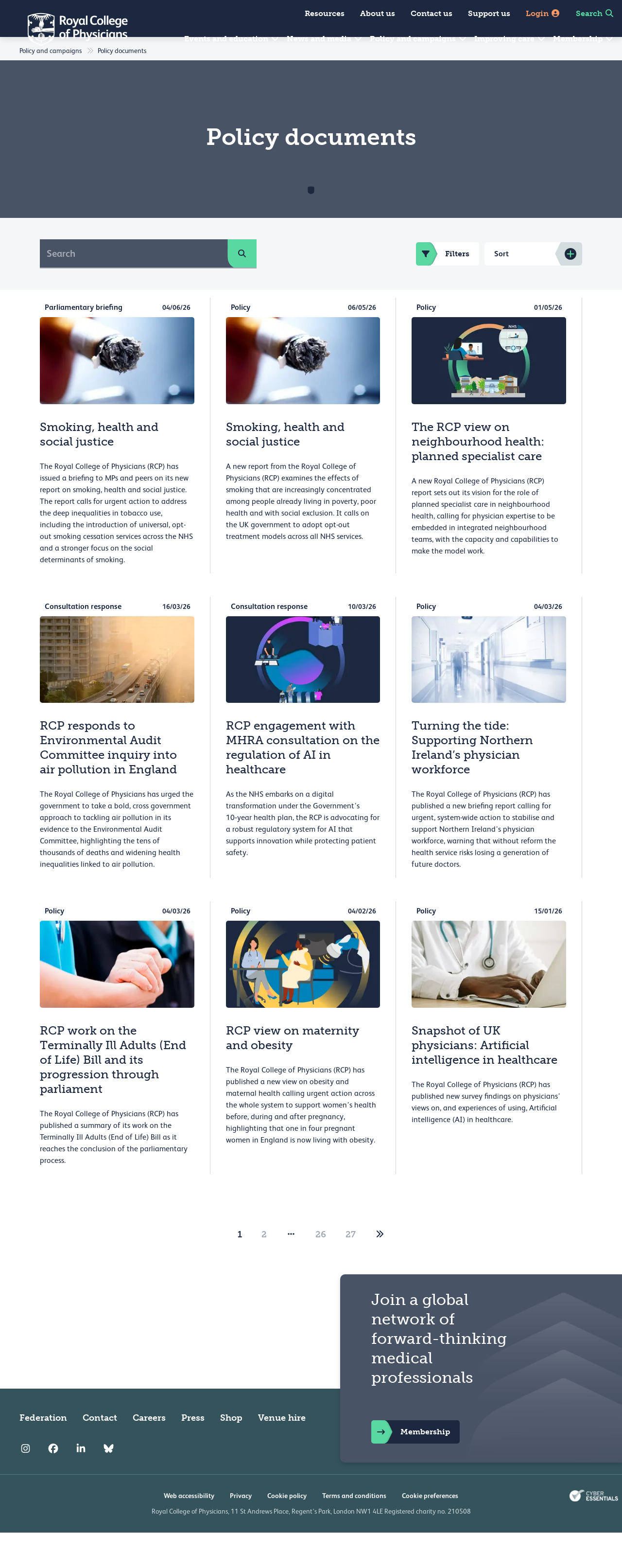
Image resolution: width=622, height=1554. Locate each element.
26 (320, 1255)
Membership (583, 38)
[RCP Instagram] (25, 1470)
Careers (149, 1439)
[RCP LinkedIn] (81, 1470)
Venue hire (282, 1439)
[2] (380, 1255)
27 (351, 1255)
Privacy (241, 1517)
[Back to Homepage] (71, 29)
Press (193, 1439)
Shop (231, 1439)
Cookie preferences (430, 1517)
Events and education (232, 38)
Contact (100, 1439)
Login (543, 13)
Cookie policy (287, 1517)
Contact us (431, 13)
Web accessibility (189, 1517)
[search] (242, 275)
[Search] (134, 275)
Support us (489, 13)
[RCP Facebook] (53, 1470)
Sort (501, 275)
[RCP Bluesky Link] (108, 1470)
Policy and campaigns (418, 38)
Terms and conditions (354, 1517)
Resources (325, 13)
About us (377, 13)
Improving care (510, 38)
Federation (43, 1439)
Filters (442, 275)
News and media (325, 38)
